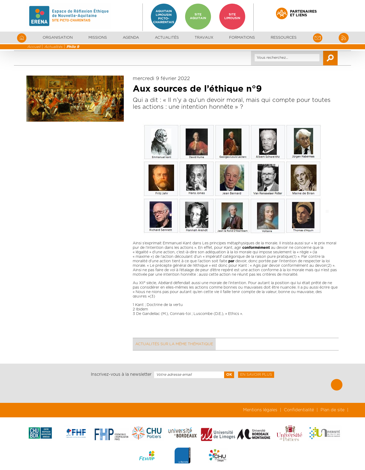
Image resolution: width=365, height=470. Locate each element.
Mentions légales (260, 410)
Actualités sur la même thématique (174, 344)
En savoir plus (256, 375)
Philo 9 (72, 47)
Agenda (131, 37)
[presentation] (182, 390)
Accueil (33, 47)
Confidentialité (299, 410)
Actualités (167, 37)
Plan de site (332, 410)
